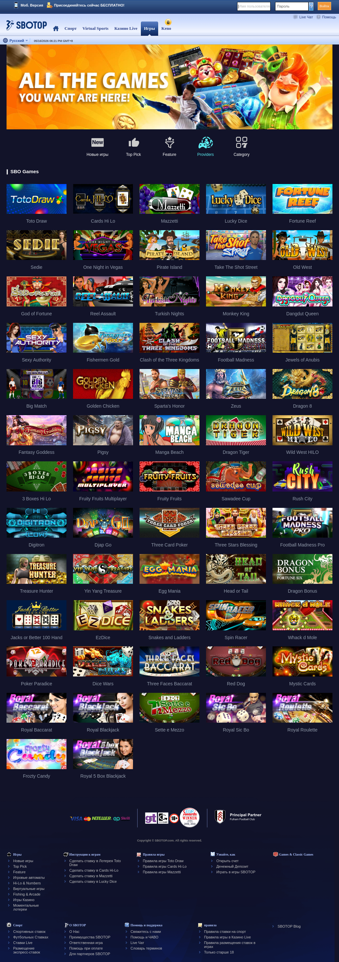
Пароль (283, 6)
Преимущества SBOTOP (90, 937)
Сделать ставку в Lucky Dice (93, 881)
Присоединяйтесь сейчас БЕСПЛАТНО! (89, 5)
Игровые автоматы (29, 877)
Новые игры (23, 861)
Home (56, 28)
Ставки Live (22, 943)
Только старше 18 (219, 952)
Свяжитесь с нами (146, 932)
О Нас (74, 932)
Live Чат (306, 17)
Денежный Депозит (232, 866)
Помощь (329, 17)
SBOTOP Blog (289, 926)
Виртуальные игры (29, 889)
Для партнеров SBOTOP (89, 954)
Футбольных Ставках (30, 937)
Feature (19, 872)
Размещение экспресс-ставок (26, 950)
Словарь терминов (146, 948)
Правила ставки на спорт (225, 932)
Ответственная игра (86, 943)
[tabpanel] (169, 87)
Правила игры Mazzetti (162, 872)
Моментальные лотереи (26, 907)
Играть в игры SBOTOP (235, 872)
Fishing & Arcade (26, 894)
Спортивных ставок (29, 932)
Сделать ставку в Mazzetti (91, 876)
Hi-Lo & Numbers (27, 883)
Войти (324, 6)
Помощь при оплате (86, 948)
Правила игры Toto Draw (163, 861)
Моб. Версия (32, 5)
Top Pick (20, 866)
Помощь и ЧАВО (145, 937)
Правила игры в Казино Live (227, 937)
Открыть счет (227, 861)
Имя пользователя (254, 6)
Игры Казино (23, 900)
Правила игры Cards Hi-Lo (165, 866)
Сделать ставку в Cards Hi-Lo (94, 870)
